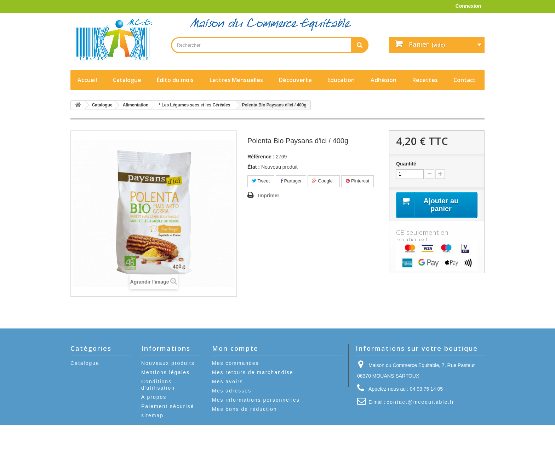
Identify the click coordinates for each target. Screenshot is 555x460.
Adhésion (383, 80)
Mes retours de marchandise (252, 372)
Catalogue (127, 80)
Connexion (468, 6)
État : (253, 167)
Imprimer (268, 195)
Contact (464, 80)
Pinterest (357, 181)
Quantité (406, 164)
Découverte (295, 80)
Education (341, 80)
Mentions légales (165, 372)
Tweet (261, 181)
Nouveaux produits (168, 363)
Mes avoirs (227, 381)
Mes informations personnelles (256, 400)
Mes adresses (231, 391)
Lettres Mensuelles (236, 80)
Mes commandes (235, 363)
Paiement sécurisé (167, 406)
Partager (291, 181)
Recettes (425, 80)
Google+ (323, 181)
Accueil (87, 80)
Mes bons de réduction (244, 409)
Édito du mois (175, 80)
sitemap (152, 415)
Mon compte (235, 348)
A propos (153, 397)
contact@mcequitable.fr (420, 402)
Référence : (260, 156)
